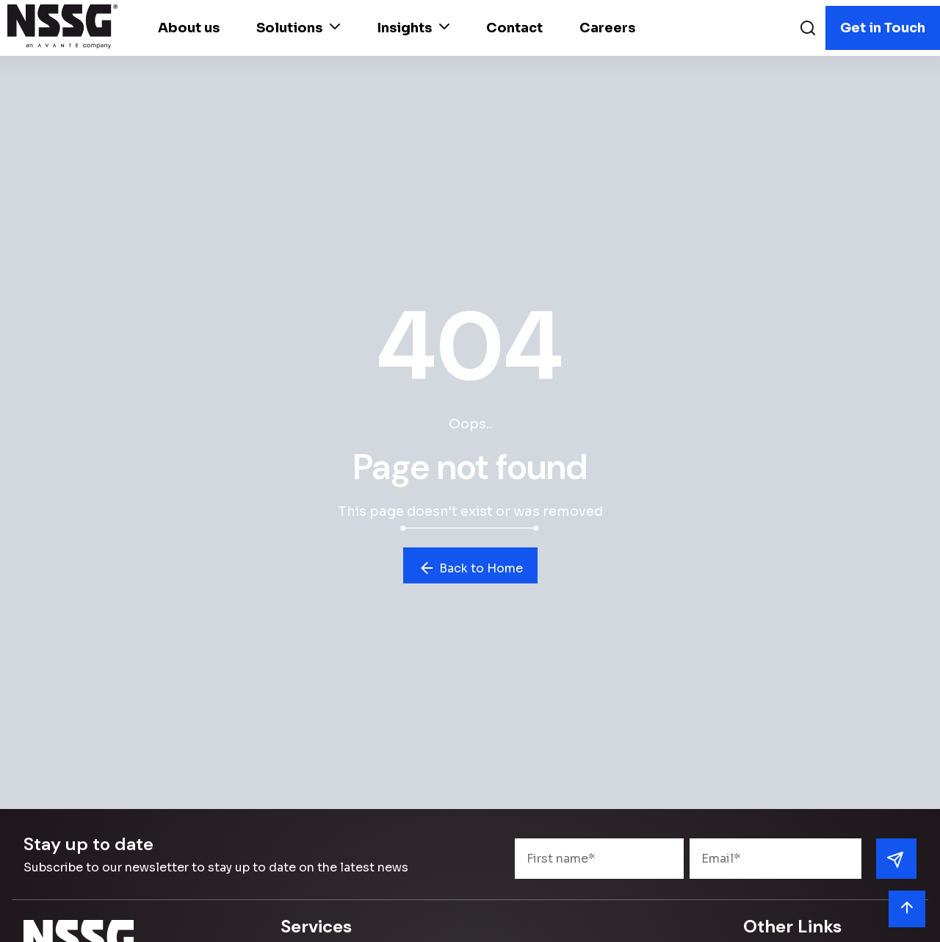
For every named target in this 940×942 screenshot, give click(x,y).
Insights (413, 28)
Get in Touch (882, 28)
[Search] (808, 29)
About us (189, 28)
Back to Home (470, 568)
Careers (607, 28)
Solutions (298, 28)
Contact (514, 28)
